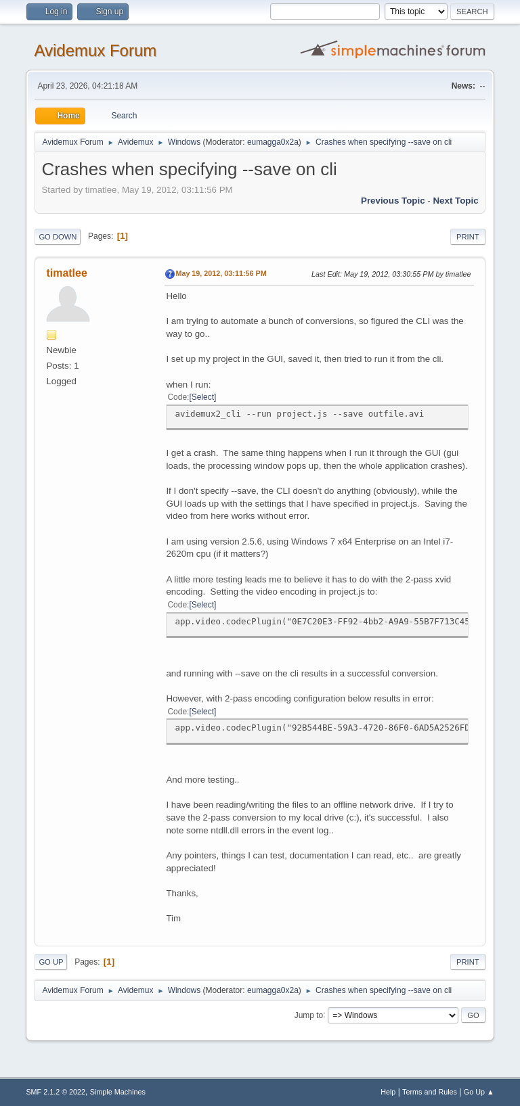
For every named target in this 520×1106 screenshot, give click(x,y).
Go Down (58, 237)
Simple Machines (118, 1092)
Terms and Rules (429, 1092)
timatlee (66, 273)
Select (203, 397)
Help (388, 1092)
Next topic (455, 200)
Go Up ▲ (479, 1092)
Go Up (51, 962)
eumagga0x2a (273, 142)
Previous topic (393, 200)
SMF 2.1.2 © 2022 (55, 1092)
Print (467, 237)
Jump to (309, 1014)
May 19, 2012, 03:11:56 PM (220, 273)
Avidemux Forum (95, 50)
